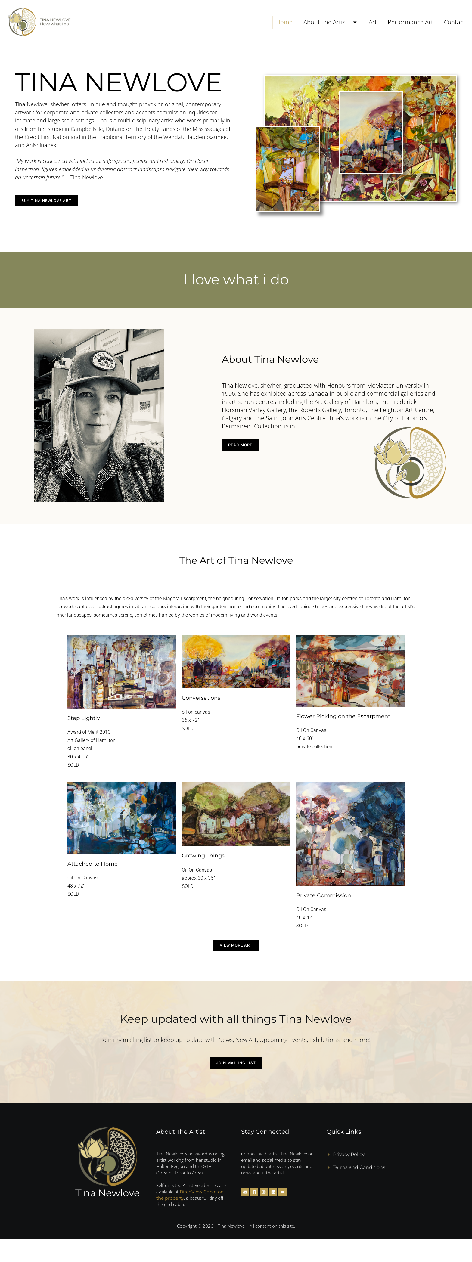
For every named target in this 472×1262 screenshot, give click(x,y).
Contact (454, 22)
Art (373, 22)
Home (284, 22)
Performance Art (410, 22)
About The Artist (330, 22)
